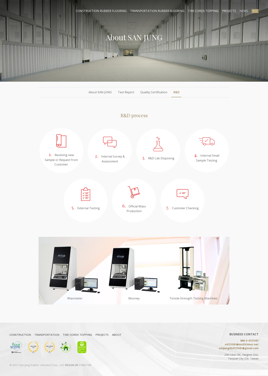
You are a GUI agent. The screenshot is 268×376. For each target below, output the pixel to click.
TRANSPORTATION (46, 334)
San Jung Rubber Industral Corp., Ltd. (23, 11)
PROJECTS (229, 11)
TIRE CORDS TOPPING (203, 11)
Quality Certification (153, 92)
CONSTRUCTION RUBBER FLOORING (101, 11)
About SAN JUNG (100, 92)
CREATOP (85, 365)
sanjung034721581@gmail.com (239, 348)
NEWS (244, 11)
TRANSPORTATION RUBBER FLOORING (157, 11)
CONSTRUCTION (20, 334)
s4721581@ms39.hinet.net (242, 344)
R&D (176, 92)
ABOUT (116, 334)
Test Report (126, 92)
